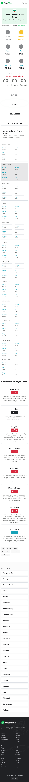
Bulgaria (15, 25)
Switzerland (4, 739)
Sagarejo (7, 674)
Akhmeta (7, 686)
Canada (17, 764)
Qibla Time (14, 529)
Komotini (7, 603)
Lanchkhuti (7, 704)
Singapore (18, 754)
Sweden (17, 741)
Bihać (5, 632)
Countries (8, 25)
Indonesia (18, 758)
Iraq (16, 746)
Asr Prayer (14, 468)
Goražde (6, 638)
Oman (3, 750)
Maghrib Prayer (14, 488)
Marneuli (6, 698)
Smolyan (6, 579)
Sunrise (14, 409)
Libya (2, 760)
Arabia (3, 746)
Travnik (6, 656)
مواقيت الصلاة (5, 554)
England (3, 737)
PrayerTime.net (10, 775)
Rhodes (6, 591)
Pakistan (17, 760)
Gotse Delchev (9, 585)
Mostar (6, 644)
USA (16, 733)
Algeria (3, 752)
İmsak (15, 548)
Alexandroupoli (9, 609)
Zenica (6, 662)
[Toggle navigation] (26, 2)
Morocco (3, 758)
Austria (17, 739)
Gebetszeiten (5, 551)
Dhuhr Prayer (14, 448)
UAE (16, 748)
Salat (3, 25)
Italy (16, 767)
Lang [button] (14, 778)
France (3, 735)
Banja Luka (7, 626)
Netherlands (4, 764)
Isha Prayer (14, 508)
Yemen (17, 752)
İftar (3, 548)
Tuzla (5, 668)
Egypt (2, 748)
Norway (17, 737)
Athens (6, 621)
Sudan (3, 762)
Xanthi (5, 597)
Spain (2, 741)
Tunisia (3, 754)
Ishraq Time (14, 427)
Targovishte (8, 573)
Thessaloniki (8, 615)
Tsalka (5, 680)
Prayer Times (15, 551)
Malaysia (3, 767)
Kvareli (6, 692)
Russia (3, 733)
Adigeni (6, 710)
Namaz (9, 548)
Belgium (17, 735)
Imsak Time (14, 389)
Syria (16, 750)
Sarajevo (6, 650)
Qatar (17, 762)
